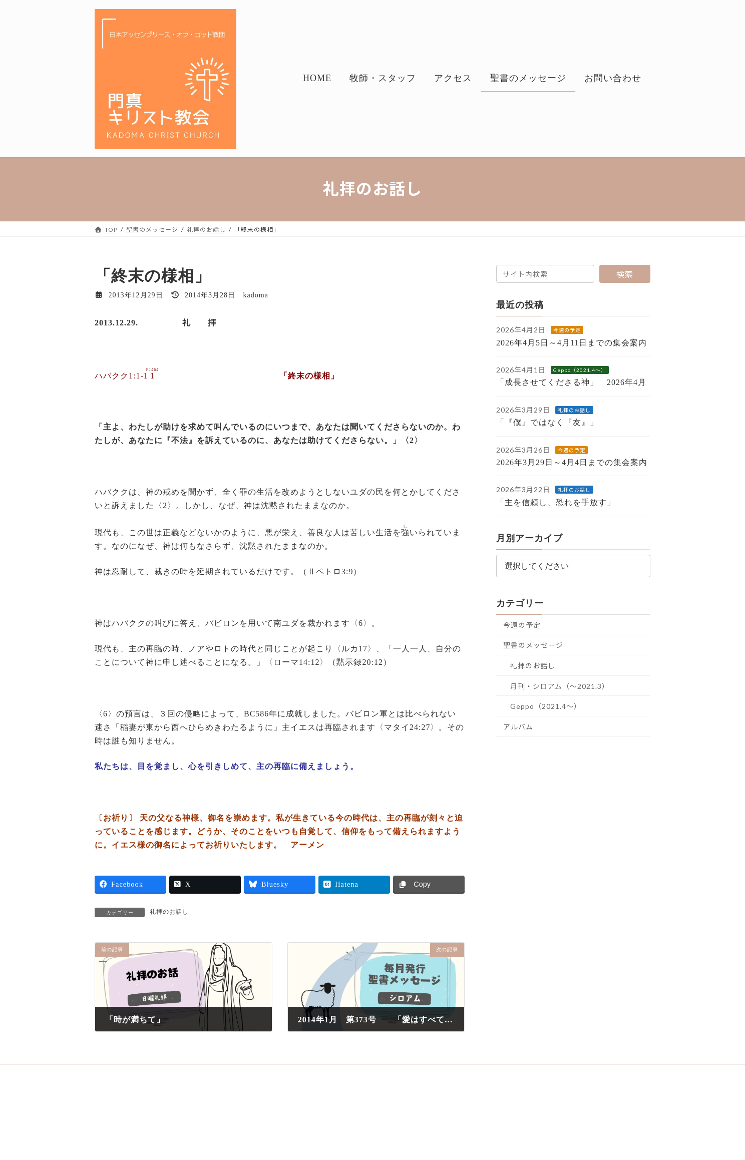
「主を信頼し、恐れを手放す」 (564, 502)
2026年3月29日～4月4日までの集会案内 (571, 462)
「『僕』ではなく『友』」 (555, 422)
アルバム (518, 726)
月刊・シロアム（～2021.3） (559, 685)
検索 (624, 274)
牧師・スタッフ (167, 1073)
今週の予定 (567, 330)
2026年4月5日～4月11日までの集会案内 (571, 342)
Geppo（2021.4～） (579, 370)
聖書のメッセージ (533, 645)
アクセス (223, 1073)
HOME (114, 1073)
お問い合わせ (347, 1073)
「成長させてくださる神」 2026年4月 (571, 382)
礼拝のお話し (169, 911)
